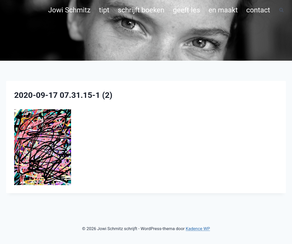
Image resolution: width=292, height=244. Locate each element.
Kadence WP (198, 228)
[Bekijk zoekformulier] (281, 10)
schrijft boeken (141, 10)
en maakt (223, 10)
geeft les (186, 10)
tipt (104, 10)
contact (258, 10)
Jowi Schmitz (69, 10)
